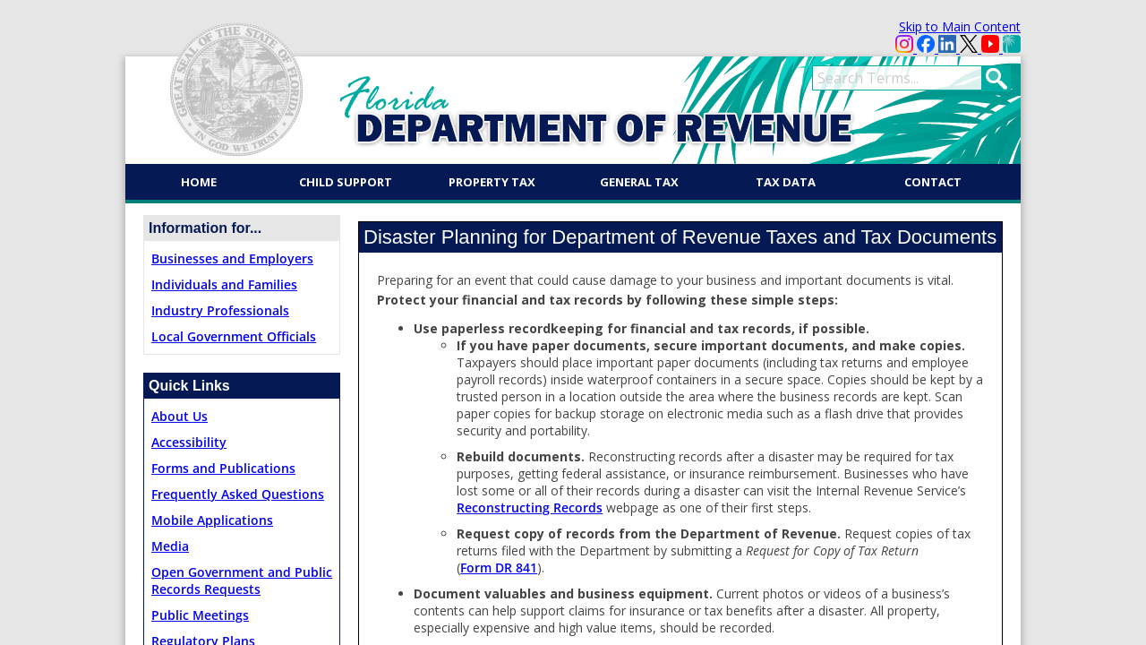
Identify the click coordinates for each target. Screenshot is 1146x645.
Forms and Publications (223, 468)
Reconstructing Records (530, 507)
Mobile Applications (212, 520)
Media (170, 546)
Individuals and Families (224, 284)
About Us (179, 416)
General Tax (639, 182)
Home (199, 182)
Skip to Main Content (960, 26)
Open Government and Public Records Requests (241, 580)
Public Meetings (200, 615)
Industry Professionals (220, 310)
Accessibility (189, 442)
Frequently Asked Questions (237, 494)
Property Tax (492, 182)
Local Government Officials (233, 336)
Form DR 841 (498, 567)
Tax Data (786, 182)
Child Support (345, 182)
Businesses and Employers (232, 258)
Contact (933, 182)
